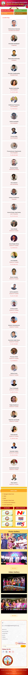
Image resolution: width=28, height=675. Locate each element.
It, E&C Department (7, 504)
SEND (23, 646)
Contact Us (5, 639)
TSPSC (4, 496)
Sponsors (4, 13)
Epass (4, 498)
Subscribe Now (19, 13)
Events (3, 635)
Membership (5, 631)
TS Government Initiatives (9, 502)
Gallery (3, 637)
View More (14, 568)
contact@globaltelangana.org (10, 625)
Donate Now (18, 10)
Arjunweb (19, 673)
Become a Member (6, 10)
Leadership (4, 633)
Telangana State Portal (8, 494)
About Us (4, 629)
